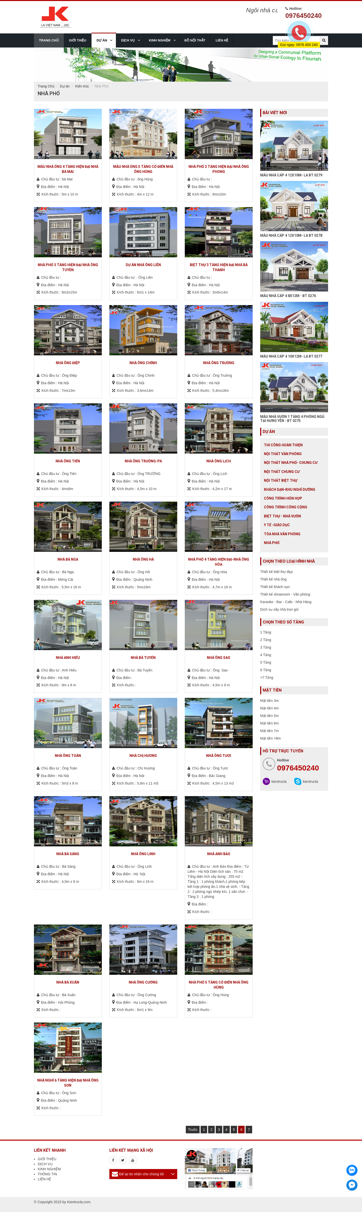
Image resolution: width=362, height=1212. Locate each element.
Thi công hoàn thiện (283, 445)
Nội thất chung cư (282, 472)
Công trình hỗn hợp (283, 498)
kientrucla (279, 782)
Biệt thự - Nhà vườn (282, 516)
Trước (193, 1130)
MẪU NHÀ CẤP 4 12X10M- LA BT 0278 (291, 235)
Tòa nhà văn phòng (282, 534)
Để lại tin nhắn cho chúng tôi (141, 1174)
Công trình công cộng (285, 507)
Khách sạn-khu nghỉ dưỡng (289, 490)
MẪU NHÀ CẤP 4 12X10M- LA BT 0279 (291, 175)
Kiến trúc (82, 86)
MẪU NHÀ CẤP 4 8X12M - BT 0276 (288, 296)
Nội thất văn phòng (283, 454)
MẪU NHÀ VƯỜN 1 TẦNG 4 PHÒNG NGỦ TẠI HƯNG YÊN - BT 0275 (292, 418)
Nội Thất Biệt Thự (280, 480)
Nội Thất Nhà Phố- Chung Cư (291, 463)
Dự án (65, 86)
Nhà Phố (272, 543)
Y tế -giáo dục (277, 525)
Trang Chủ (46, 86)
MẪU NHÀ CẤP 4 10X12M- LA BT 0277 (291, 356)
